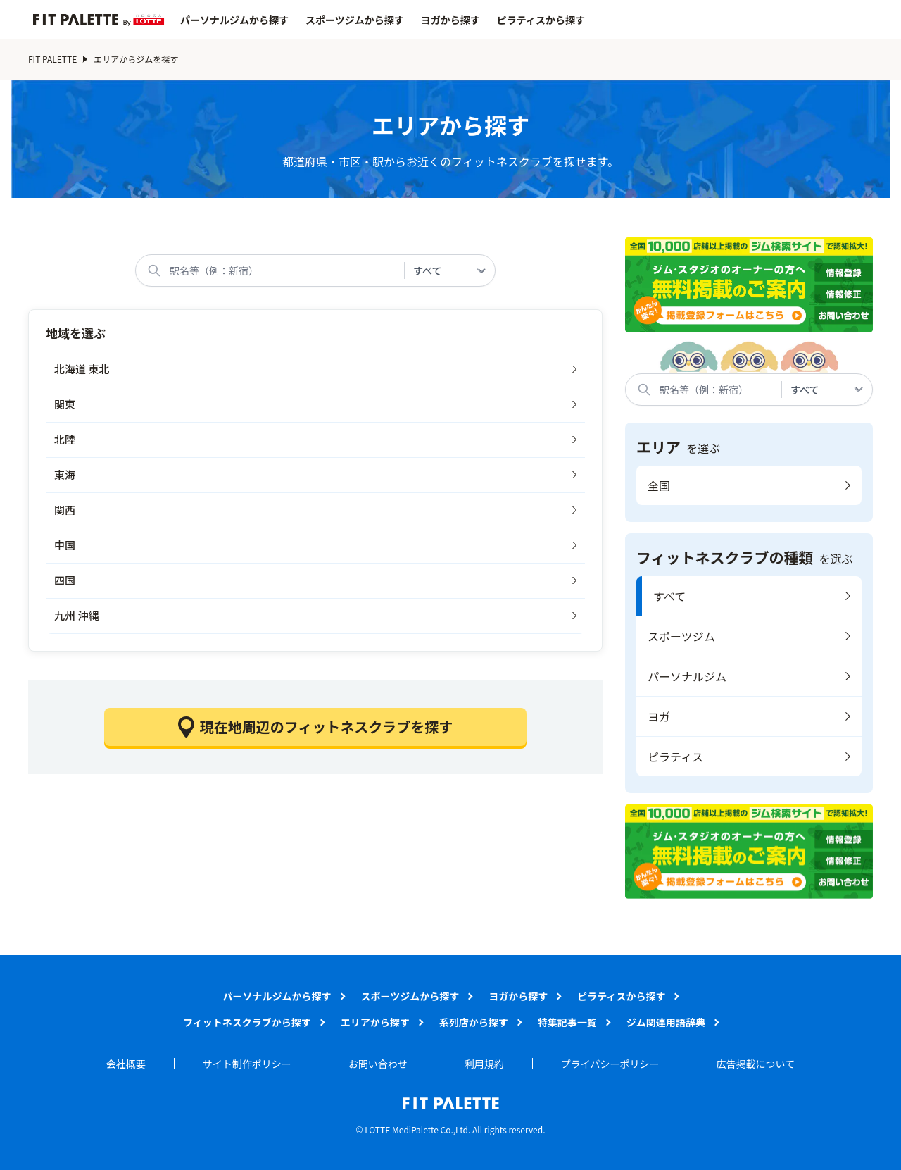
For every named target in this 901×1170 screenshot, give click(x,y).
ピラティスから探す (541, 20)
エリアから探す (375, 1022)
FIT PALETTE (52, 59)
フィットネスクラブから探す (247, 1022)
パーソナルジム (687, 676)
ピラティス (675, 756)
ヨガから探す (450, 20)
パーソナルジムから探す (234, 20)
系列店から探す (473, 1022)
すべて (669, 595)
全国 (659, 485)
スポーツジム (681, 636)
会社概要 (126, 1064)
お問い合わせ (378, 1064)
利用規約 (484, 1064)
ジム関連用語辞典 (665, 1022)
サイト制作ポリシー (247, 1064)
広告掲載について (756, 1064)
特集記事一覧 (567, 1022)
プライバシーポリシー (610, 1064)
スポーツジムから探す (354, 20)
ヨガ (659, 716)
